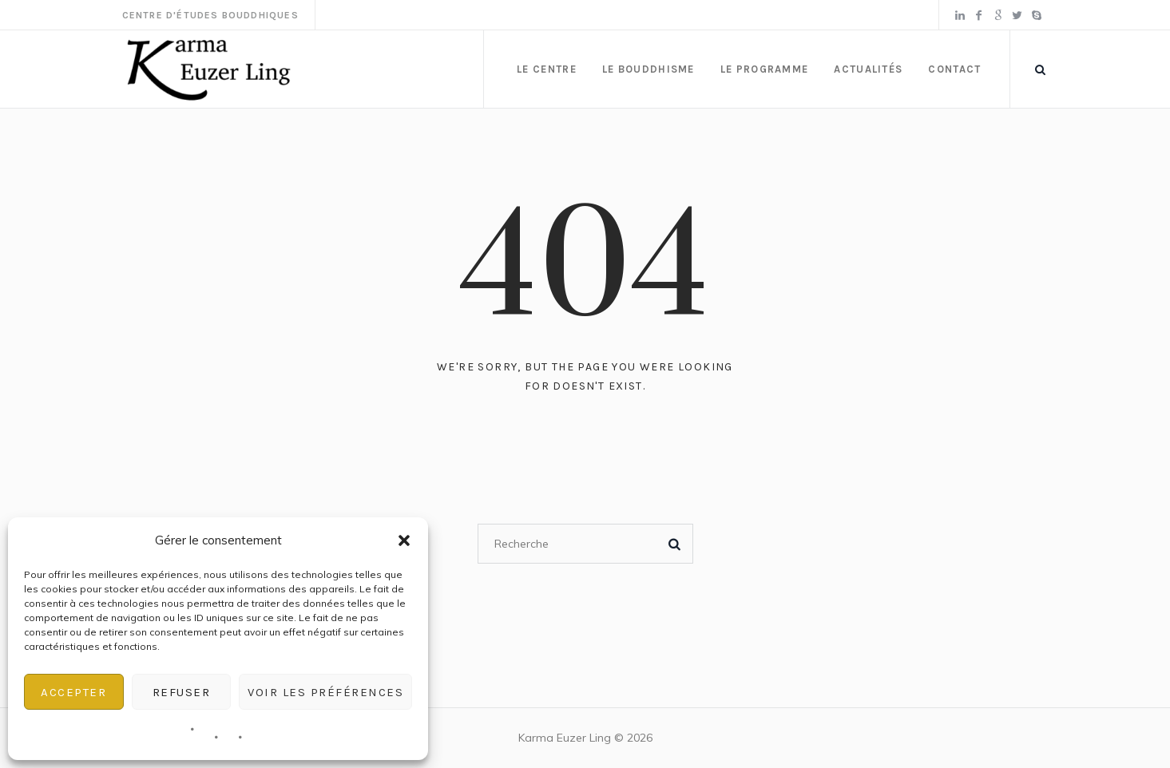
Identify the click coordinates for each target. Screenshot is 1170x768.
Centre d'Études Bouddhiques (210, 15)
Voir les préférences (325, 692)
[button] (404, 540)
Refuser (182, 692)
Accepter (73, 692)
